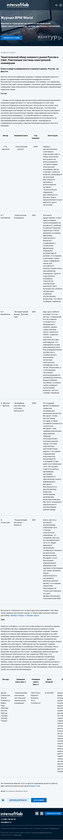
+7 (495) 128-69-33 (8, 819)
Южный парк (17, 835)
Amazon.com (34, 786)
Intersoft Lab (18, 5)
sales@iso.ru (6, 822)
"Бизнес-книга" (32, 615)
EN (56, 5)
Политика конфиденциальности (41, 833)
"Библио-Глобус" (17, 615)
